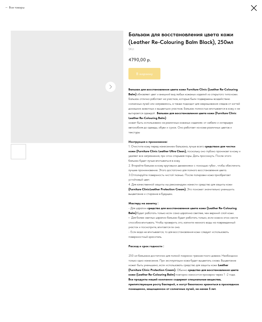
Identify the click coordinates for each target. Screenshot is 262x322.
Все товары (17, 7)
